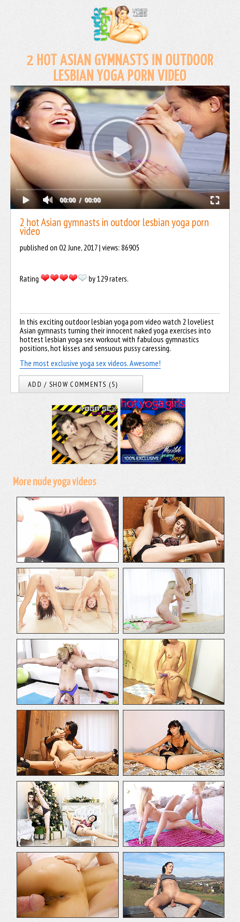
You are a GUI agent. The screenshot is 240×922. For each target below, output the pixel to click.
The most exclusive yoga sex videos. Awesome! (90, 363)
